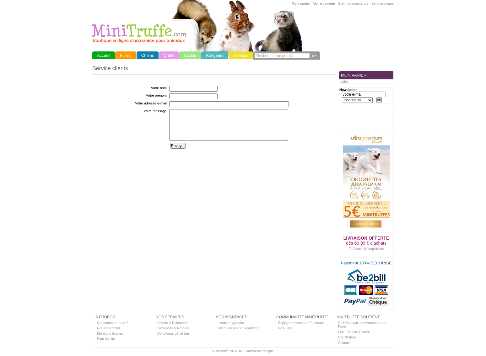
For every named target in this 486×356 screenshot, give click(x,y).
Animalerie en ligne (260, 351)
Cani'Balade (347, 337)
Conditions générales (173, 333)
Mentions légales (110, 333)
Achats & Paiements (172, 323)
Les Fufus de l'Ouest (354, 332)
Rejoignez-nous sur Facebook (301, 323)
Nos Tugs (285, 328)
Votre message (155, 111)
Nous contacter (108, 328)
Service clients (382, 3)
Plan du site (106, 339)
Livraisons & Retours (173, 328)
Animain (344, 342)
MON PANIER (353, 75)
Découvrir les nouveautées (238, 328)
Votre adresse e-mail (151, 103)
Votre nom (159, 88)
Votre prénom (156, 95)
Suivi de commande (353, 3)
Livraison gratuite (231, 323)
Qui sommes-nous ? (112, 323)
